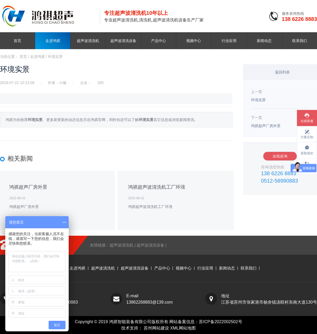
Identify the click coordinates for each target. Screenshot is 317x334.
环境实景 (55, 56)
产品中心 (158, 41)
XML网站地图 (183, 328)
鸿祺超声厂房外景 (28, 187)
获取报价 (307, 153)
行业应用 (229, 41)
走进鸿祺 (52, 41)
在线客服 (307, 121)
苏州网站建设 (157, 328)
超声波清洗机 (88, 41)
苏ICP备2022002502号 (220, 321)
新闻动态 (264, 41)
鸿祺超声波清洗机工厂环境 (156, 187)
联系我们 (299, 41)
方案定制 (307, 137)
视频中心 (193, 41)
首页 (17, 41)
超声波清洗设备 (123, 41)
